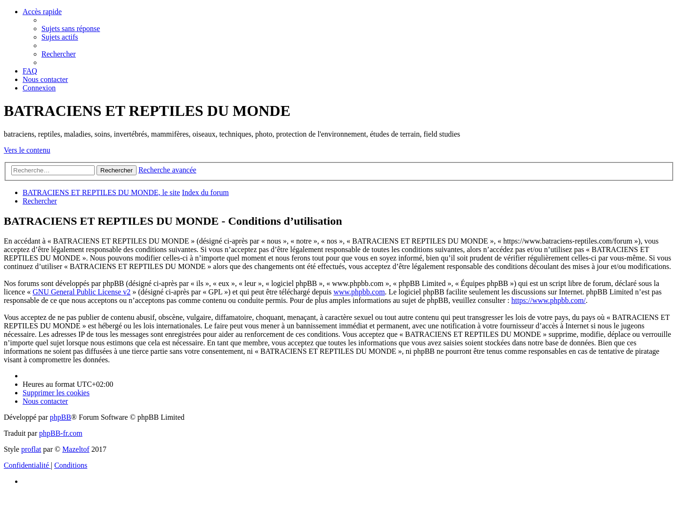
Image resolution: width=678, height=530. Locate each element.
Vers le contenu (27, 150)
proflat (31, 449)
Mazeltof (75, 449)
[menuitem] (70, 28)
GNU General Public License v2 (81, 292)
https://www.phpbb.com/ (548, 300)
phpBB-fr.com (60, 433)
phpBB (60, 417)
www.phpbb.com (359, 292)
